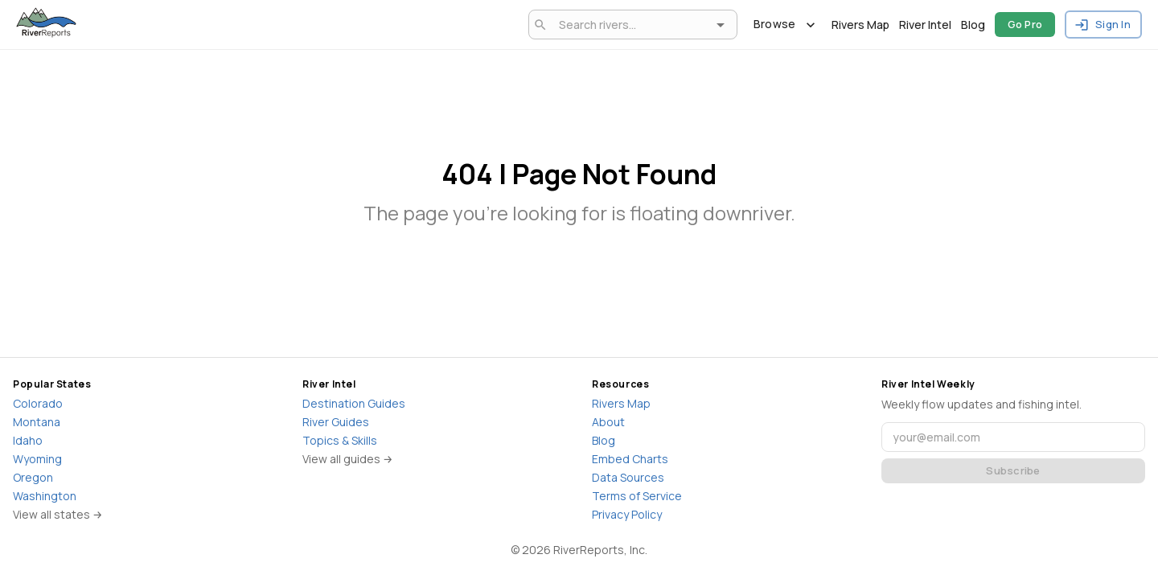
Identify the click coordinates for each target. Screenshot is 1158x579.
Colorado (38, 403)
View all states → (58, 514)
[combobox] (630, 24)
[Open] (720, 25)
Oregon (33, 477)
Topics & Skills (339, 440)
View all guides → (347, 458)
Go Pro (1025, 24)
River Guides (335, 421)
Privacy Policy (627, 514)
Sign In (1103, 24)
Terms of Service (637, 495)
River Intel (925, 24)
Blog (973, 24)
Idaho (28, 440)
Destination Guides (353, 403)
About (608, 421)
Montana (36, 421)
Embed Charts (630, 458)
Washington (44, 495)
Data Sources (628, 477)
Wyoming (37, 458)
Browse (784, 24)
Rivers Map (860, 24)
